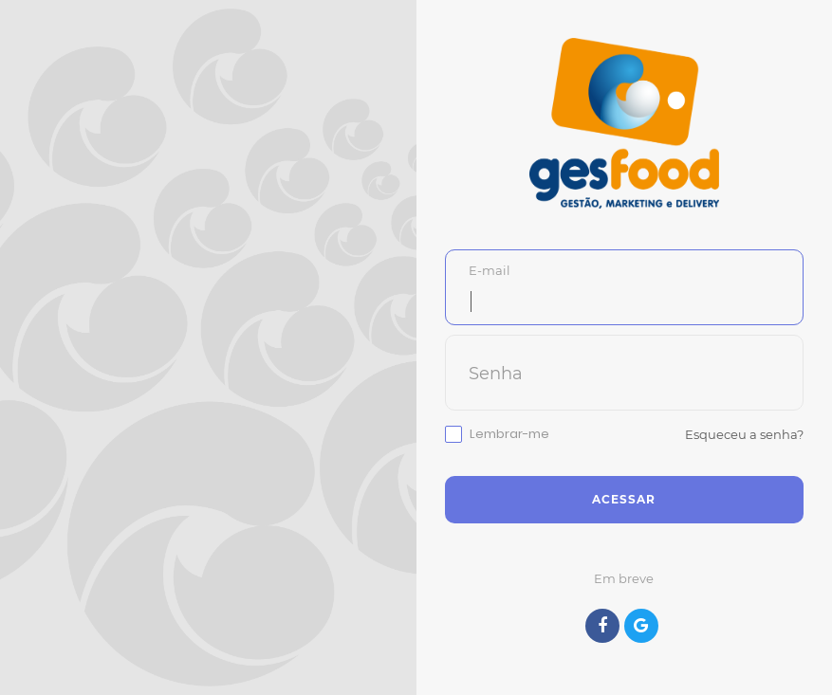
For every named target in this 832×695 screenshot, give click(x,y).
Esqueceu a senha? (744, 434)
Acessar (624, 499)
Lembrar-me (509, 434)
